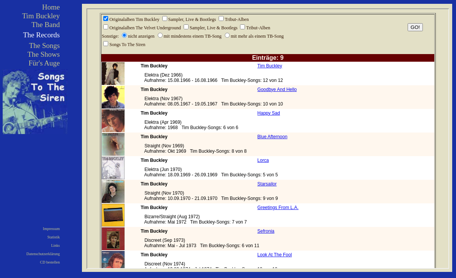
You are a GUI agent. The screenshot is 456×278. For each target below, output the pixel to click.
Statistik (53, 237)
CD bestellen (50, 262)
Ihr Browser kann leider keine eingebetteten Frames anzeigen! (267, 138)
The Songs (44, 46)
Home (51, 7)
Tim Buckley (41, 16)
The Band (46, 25)
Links (55, 245)
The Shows (43, 54)
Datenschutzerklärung (43, 254)
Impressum (51, 229)
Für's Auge (44, 63)
